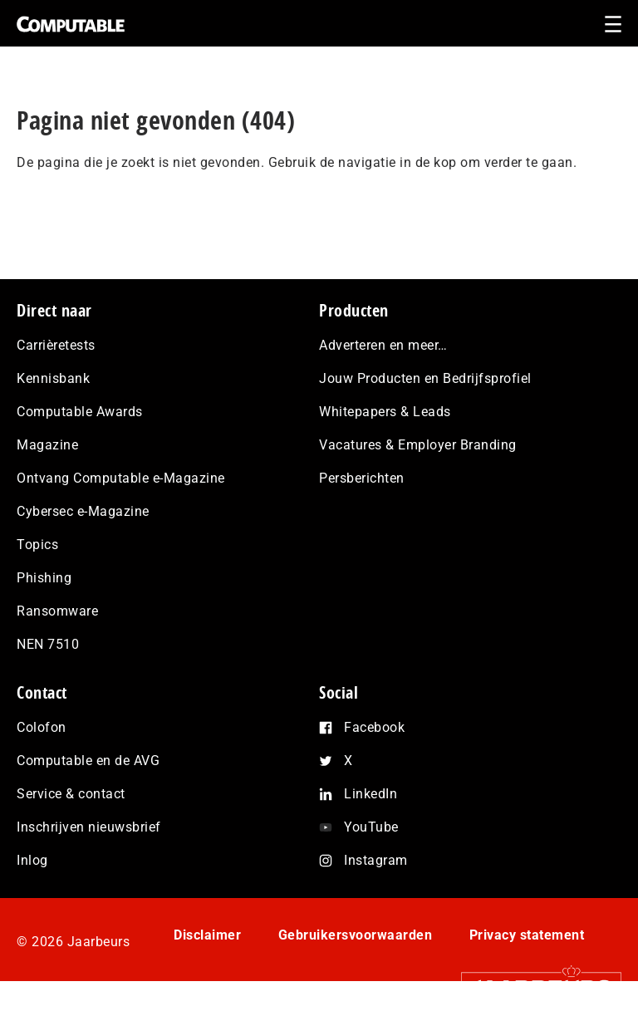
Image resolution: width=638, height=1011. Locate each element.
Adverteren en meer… (383, 345)
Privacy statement (527, 935)
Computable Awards (80, 412)
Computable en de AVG (88, 760)
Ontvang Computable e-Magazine (121, 478)
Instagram (376, 860)
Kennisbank (53, 378)
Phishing (44, 578)
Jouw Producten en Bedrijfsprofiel (425, 378)
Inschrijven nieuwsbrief (89, 827)
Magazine (47, 445)
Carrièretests (56, 345)
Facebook (374, 727)
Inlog (32, 860)
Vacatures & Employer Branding (418, 445)
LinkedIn (370, 794)
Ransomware (57, 611)
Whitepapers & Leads (385, 412)
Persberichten (362, 478)
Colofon (41, 727)
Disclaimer (207, 935)
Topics (37, 544)
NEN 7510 (48, 644)
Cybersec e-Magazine (83, 511)
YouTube (371, 827)
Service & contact (71, 794)
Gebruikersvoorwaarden (355, 935)
